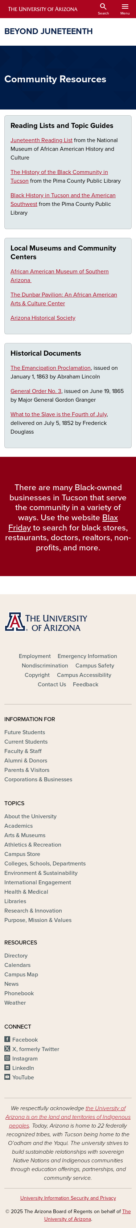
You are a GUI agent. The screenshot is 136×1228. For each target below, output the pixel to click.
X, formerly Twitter (35, 1049)
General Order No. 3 (36, 391)
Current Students (26, 741)
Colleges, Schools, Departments (45, 863)
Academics (18, 826)
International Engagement (37, 882)
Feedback (85, 684)
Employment (35, 656)
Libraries (15, 901)
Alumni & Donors (25, 760)
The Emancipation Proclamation (51, 368)
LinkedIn (23, 1068)
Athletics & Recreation (32, 844)
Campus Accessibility (84, 675)
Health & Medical (26, 892)
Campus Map (21, 974)
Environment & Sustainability (41, 873)
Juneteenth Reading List (42, 140)
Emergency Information (87, 656)
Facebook (25, 1039)
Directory (16, 955)
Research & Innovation (33, 910)
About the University (30, 816)
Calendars (17, 965)
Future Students (24, 732)
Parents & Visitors (26, 770)
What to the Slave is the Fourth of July (59, 414)
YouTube (23, 1077)
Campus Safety (94, 665)
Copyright (37, 675)
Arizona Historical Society (43, 318)
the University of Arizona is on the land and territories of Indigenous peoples (68, 1117)
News (11, 984)
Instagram (25, 1058)
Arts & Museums (24, 835)
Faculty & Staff (22, 751)
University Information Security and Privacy (68, 1198)
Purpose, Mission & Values (37, 920)
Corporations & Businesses (38, 779)
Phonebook (19, 993)
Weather (15, 1002)
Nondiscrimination (45, 665)
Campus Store (22, 854)
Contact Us (52, 684)
